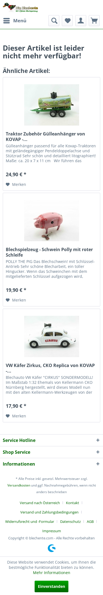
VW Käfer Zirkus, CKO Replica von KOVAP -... (50, 368)
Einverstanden (51, 586)
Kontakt (72, 502)
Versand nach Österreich (40, 502)
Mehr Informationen (51, 572)
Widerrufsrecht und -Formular (29, 521)
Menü (14, 20)
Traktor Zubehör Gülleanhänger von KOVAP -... (45, 136)
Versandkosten (18, 485)
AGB (90, 521)
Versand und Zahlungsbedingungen (49, 512)
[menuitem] (14, 20)
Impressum (51, 530)
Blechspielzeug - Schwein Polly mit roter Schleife (49, 252)
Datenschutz (70, 521)
